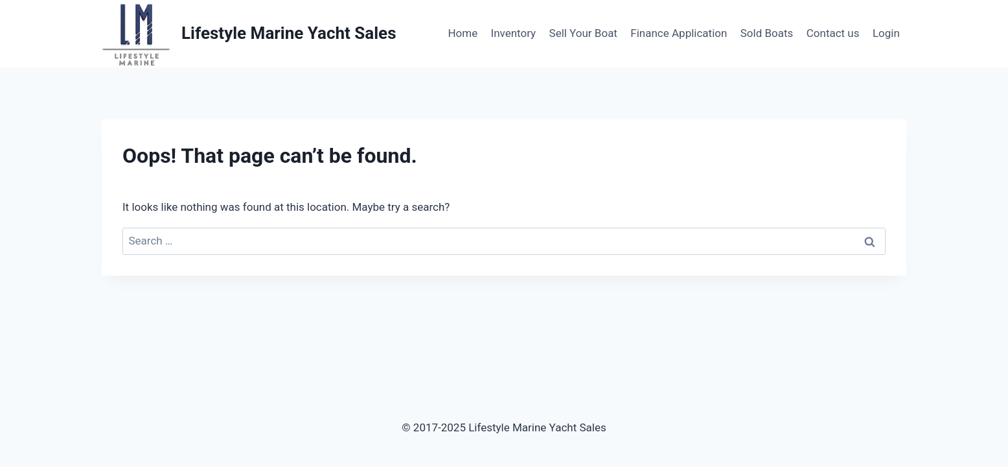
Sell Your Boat (583, 33)
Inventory (513, 33)
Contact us (833, 33)
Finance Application (678, 33)
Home (462, 33)
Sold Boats (767, 33)
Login (886, 33)
